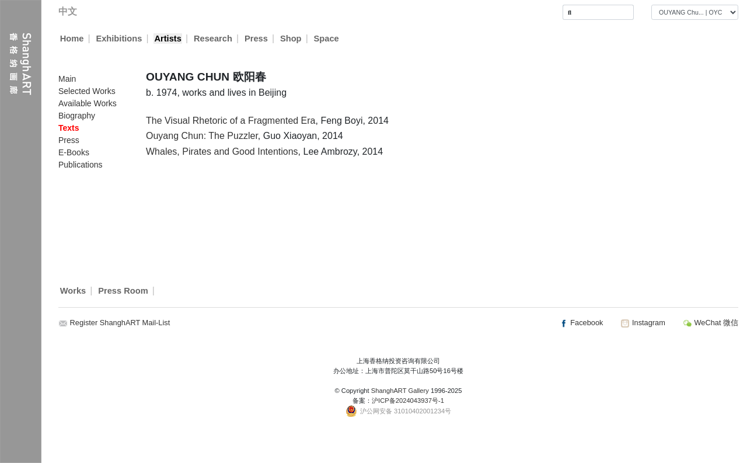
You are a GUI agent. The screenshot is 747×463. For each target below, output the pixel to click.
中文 (67, 11)
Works (73, 290)
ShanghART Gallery (400, 390)
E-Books (73, 152)
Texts (68, 128)
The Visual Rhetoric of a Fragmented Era (231, 121)
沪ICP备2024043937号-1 (408, 400)
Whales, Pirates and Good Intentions (222, 151)
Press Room (123, 290)
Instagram (642, 322)
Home (72, 38)
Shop (291, 38)
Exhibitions (119, 38)
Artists (167, 38)
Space (326, 38)
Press (256, 38)
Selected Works (87, 91)
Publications (80, 164)
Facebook (581, 322)
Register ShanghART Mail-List (120, 322)
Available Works (87, 103)
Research (213, 38)
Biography (76, 115)
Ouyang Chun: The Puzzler (202, 136)
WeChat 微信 (710, 322)
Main (67, 78)
